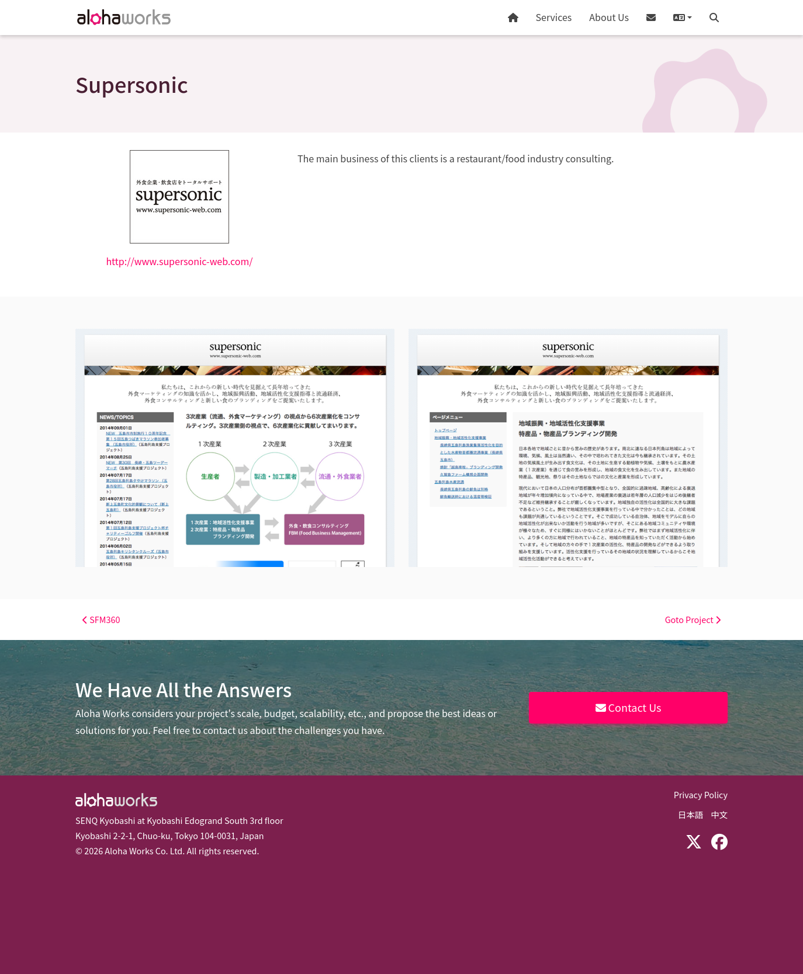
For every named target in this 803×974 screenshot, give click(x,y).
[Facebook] (719, 841)
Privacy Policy (701, 794)
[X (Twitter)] (694, 841)
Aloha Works (116, 800)
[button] (682, 17)
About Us (609, 17)
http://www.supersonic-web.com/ (179, 261)
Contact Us (629, 707)
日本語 (690, 814)
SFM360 (101, 619)
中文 (719, 814)
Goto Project (693, 619)
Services (554, 17)
